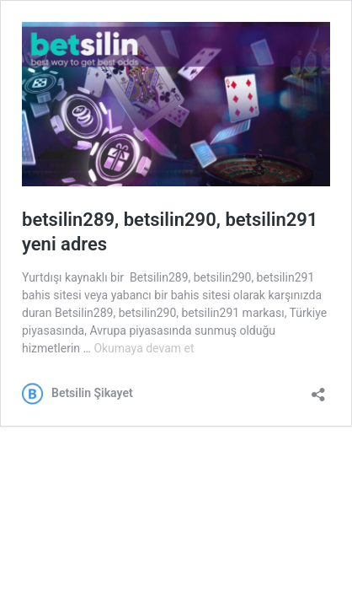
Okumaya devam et (143, 348)
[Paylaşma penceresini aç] (318, 389)
